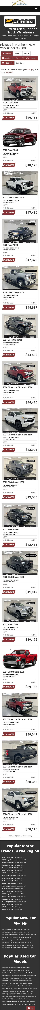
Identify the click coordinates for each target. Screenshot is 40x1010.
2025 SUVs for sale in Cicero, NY (12, 868)
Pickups (7, 53)
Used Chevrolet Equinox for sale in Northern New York (18, 1004)
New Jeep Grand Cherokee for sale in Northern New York (19, 934)
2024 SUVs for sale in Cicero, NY (12, 873)
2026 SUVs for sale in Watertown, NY (13, 857)
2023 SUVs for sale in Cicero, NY (12, 881)
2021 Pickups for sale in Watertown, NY (14, 901)
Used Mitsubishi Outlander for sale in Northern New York (19, 975)
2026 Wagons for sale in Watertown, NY (14, 862)
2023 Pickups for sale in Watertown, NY (14, 886)
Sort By (19, 63)
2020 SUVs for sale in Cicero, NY (12, 904)
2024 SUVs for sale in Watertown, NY (13, 870)
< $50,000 (7, 63)
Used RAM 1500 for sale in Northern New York (16, 967)
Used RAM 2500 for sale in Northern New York (16, 970)
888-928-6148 (20, 38)
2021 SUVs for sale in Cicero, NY (12, 899)
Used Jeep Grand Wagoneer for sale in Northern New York (19, 996)
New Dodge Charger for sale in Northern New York (17, 942)
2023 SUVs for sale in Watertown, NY (13, 878)
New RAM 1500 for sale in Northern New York (15, 929)
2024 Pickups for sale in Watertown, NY (14, 875)
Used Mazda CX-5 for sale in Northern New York (16, 978)
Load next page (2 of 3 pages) (20, 836)
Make (17, 53)
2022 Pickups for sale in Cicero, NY (12, 894)
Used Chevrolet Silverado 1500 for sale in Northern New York (19, 1002)
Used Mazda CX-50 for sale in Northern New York (17, 983)
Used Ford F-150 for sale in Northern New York (16, 999)
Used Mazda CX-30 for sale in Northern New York (17, 980)
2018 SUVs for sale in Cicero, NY (12, 909)
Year (26, 53)
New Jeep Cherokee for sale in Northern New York (17, 937)
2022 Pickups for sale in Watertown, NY (14, 896)
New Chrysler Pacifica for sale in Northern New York (17, 948)
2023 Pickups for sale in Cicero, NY (12, 883)
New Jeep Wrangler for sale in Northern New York (17, 940)
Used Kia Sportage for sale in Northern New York (16, 986)
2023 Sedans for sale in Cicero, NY (12, 888)
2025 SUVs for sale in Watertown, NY (13, 865)
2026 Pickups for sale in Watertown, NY (14, 860)
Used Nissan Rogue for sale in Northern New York (17, 973)
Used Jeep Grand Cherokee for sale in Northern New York (19, 988)
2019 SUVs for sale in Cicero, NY (12, 907)
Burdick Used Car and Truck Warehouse (19, 58)
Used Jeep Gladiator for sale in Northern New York (17, 994)
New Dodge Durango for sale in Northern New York (17, 945)
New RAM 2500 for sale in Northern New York (15, 932)
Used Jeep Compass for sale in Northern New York (17, 991)
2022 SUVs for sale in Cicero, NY (12, 891)
